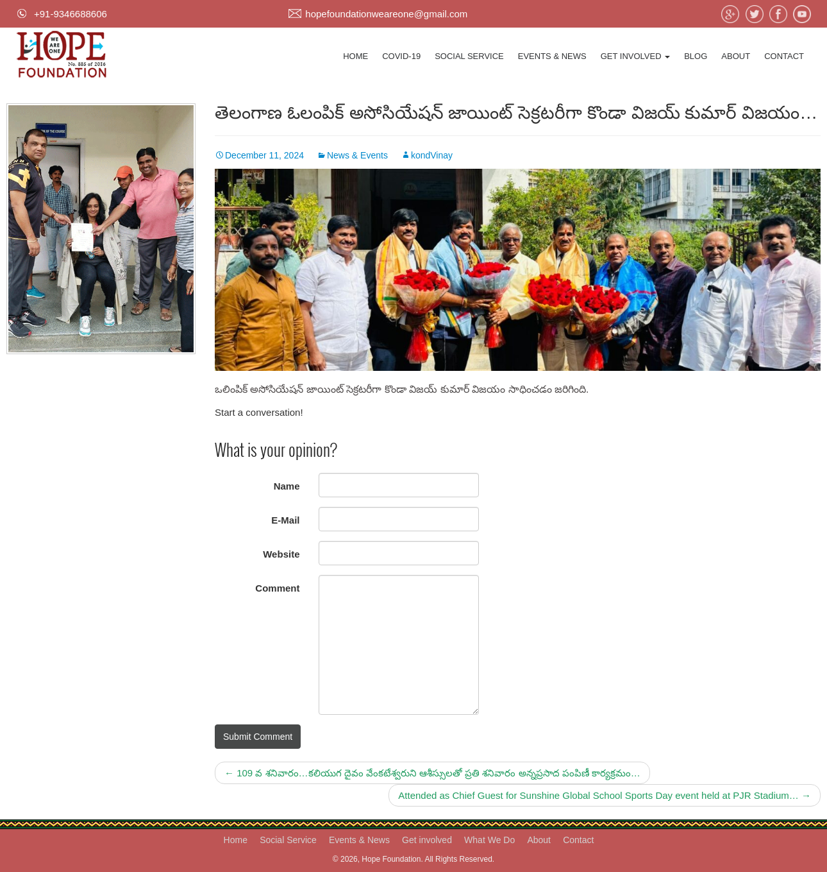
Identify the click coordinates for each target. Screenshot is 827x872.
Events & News (552, 56)
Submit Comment (257, 736)
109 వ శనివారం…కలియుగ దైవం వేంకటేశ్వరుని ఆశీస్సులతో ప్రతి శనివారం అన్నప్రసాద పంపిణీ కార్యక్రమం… (432, 772)
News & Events (357, 155)
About (735, 56)
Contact (784, 56)
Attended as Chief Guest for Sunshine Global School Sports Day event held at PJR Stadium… (604, 795)
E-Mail (285, 520)
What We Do (489, 840)
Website (281, 554)
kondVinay (432, 155)
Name (287, 486)
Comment (277, 588)
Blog (695, 56)
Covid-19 (401, 56)
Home (355, 56)
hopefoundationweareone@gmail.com (386, 13)
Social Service (469, 56)
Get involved (636, 56)
